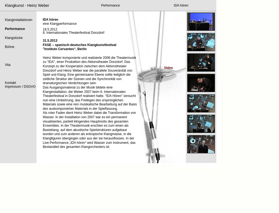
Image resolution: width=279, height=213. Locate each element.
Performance (110, 5)
